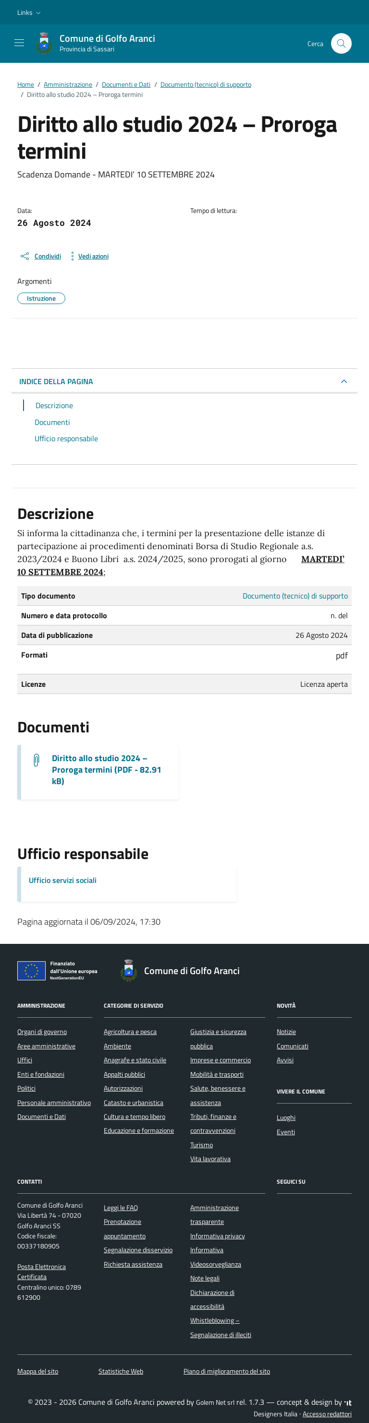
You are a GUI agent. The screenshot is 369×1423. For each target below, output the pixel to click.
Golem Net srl (215, 1402)
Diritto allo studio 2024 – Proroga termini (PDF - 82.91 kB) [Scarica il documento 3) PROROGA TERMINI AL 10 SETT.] (106, 770)
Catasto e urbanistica (133, 1102)
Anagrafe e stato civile (135, 1060)
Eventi (286, 1132)
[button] (30, 12)
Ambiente (117, 1046)
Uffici (24, 1060)
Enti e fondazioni (40, 1074)
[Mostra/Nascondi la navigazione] (19, 42)
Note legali (205, 1278)
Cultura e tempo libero (134, 1116)
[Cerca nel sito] (341, 43)
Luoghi (286, 1117)
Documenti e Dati (41, 1116)
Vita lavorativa (210, 1158)
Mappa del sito (37, 1371)
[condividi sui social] (40, 256)
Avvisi (285, 1060)
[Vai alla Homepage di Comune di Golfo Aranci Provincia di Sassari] (100, 43)
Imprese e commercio (220, 1060)
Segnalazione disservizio (138, 1250)
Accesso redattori (327, 1414)
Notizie (286, 1031)
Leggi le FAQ (121, 1207)
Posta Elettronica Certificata (41, 1271)
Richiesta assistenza (133, 1264)
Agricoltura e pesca (130, 1031)
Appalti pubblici (124, 1074)
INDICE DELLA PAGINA (56, 381)
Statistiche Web (120, 1371)
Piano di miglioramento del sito (227, 1371)
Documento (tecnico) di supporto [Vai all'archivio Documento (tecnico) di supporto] (295, 595)
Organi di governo (42, 1031)
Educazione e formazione (139, 1130)
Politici (26, 1088)
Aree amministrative (46, 1046)
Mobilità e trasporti (217, 1074)
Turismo (201, 1145)
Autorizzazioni (123, 1088)
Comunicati (292, 1046)
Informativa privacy (217, 1236)
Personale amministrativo (54, 1102)
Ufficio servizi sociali (63, 880)
